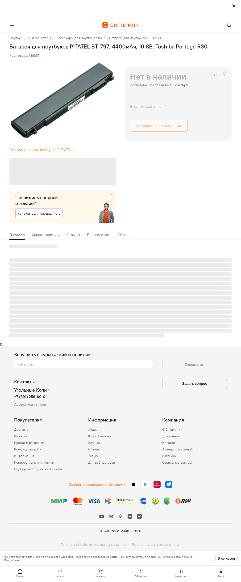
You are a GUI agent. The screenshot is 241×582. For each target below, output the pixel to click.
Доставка (21, 429)
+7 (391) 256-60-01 (30, 396)
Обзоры (124, 234)
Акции (93, 429)
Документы (171, 436)
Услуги (93, 456)
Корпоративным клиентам (34, 462)
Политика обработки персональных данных (93, 544)
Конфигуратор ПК (28, 449)
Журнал (94, 443)
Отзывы (73, 234)
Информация (24, 456)
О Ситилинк (171, 429)
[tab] (17, 236)
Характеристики (46, 234)
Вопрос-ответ (99, 234)
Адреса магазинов (30, 404)
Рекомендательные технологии (156, 544)
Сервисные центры (177, 462)
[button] (20, 573)
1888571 (35, 55)
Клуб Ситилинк (99, 436)
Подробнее (11, 560)
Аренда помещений (177, 449)
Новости (168, 443)
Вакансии (169, 456)
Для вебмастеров (101, 462)
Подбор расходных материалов (38, 469)
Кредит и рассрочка (29, 443)
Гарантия (20, 436)
